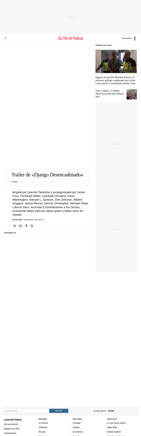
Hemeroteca (10, 433)
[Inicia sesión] (129, 38)
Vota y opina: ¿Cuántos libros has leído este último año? (109, 93)
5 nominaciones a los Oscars (61, 207)
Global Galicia (114, 432)
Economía (78, 432)
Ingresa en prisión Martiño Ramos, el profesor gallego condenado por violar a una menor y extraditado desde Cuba (115, 80)
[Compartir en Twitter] (32, 225)
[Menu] (6, 38)
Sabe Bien (112, 427)
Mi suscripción (11, 424)
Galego (111, 411)
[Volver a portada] (70, 38)
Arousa (42, 432)
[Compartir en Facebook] (26, 225)
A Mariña (43, 427)
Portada (77, 423)
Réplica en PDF (12, 428)
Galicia (76, 427)
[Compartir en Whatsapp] (14, 225)
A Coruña (43, 423)
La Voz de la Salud (116, 423)
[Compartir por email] (20, 225)
